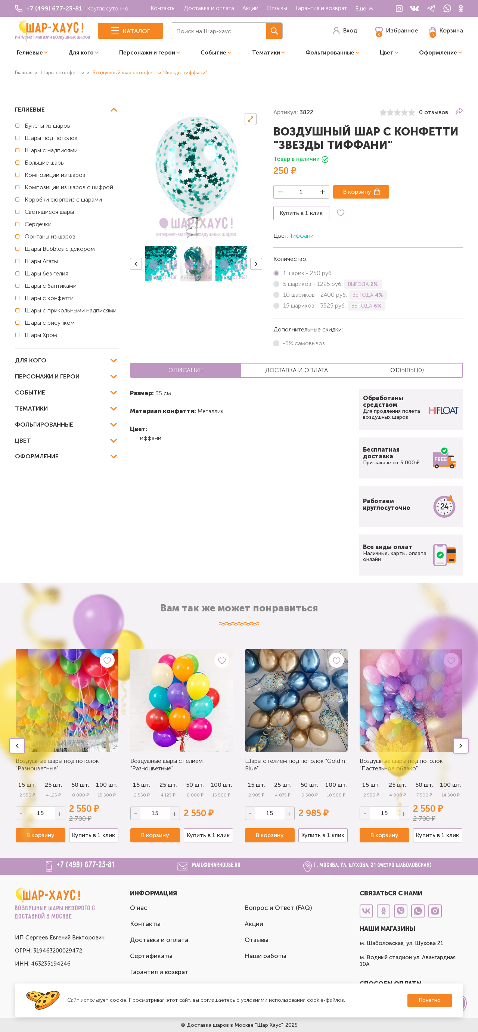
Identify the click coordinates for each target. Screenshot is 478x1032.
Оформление (438, 52)
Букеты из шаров (47, 125)
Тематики (266, 52)
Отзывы (277, 8)
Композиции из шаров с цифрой (69, 187)
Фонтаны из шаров (50, 236)
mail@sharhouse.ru (216, 865)
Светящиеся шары (49, 211)
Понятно (430, 1000)
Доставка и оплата (209, 8)
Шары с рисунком (50, 322)
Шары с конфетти (49, 298)
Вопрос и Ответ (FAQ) (278, 907)
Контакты (163, 8)
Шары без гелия (46, 273)
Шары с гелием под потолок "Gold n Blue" (295, 764)
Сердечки (38, 224)
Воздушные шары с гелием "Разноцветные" (166, 764)
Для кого (81, 52)
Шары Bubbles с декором (60, 248)
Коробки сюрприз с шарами (63, 199)
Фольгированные (329, 52)
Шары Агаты (41, 261)
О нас (139, 907)
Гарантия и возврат (321, 8)
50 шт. (195, 784)
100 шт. (107, 784)
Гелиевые (30, 52)
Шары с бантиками (51, 285)
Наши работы (265, 956)
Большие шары (45, 162)
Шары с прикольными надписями (71, 310)
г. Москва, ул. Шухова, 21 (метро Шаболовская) (373, 865)
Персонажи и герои (147, 52)
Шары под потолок (51, 137)
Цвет (387, 52)
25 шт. (168, 784)
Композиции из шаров (55, 174)
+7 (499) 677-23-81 (86, 865)
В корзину (357, 191)
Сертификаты (151, 956)
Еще (364, 8)
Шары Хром (41, 335)
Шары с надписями (51, 150)
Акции (250, 8)
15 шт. (141, 784)
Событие (213, 52)
